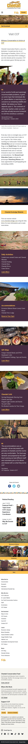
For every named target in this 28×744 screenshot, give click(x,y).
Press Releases (5, 655)
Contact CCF (4, 623)
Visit (14, 572)
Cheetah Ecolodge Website (14, 212)
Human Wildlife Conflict (7, 634)
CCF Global (4, 607)
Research (3, 584)
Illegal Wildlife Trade (6, 637)
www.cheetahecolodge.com (9, 221)
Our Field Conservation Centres (9, 600)
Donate (23, 12)
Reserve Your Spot (7, 316)
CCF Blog (3, 650)
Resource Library (14, 544)
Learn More (5, 272)
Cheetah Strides (5, 653)
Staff (2, 602)
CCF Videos (4, 644)
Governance (4, 605)
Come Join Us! (5, 682)
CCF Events (4, 616)
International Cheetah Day (7, 589)
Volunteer (14, 558)
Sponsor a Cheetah (12, 712)
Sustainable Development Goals (9, 642)
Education (3, 586)
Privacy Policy (22, 742)
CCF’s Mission (5, 595)
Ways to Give (4, 614)
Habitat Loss (4, 639)
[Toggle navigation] (2, 12)
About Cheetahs (5, 632)
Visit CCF (3, 621)
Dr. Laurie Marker (5, 598)
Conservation (4, 582)
